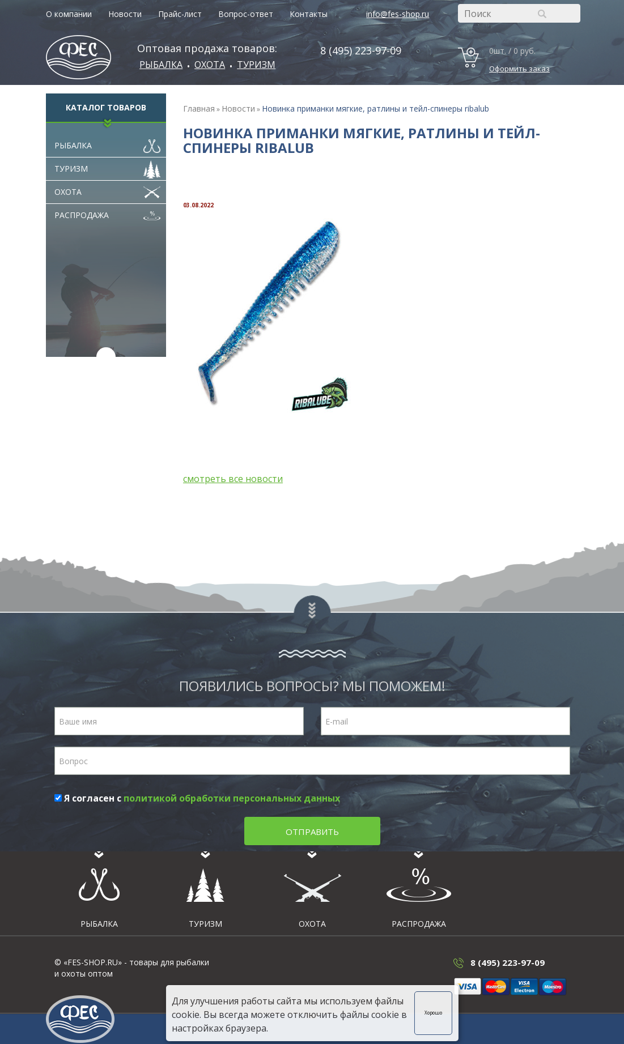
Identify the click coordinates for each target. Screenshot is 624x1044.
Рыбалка (160, 64)
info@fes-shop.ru (397, 13)
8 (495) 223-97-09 (360, 50)
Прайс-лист (180, 13)
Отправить (312, 831)
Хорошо (433, 1012)
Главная (199, 108)
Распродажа (107, 212)
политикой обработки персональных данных (232, 798)
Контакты (309, 13)
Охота (107, 189)
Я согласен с (197, 798)
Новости (125, 13)
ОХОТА (209, 64)
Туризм (256, 64)
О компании (69, 13)
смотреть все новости (233, 478)
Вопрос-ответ (245, 13)
